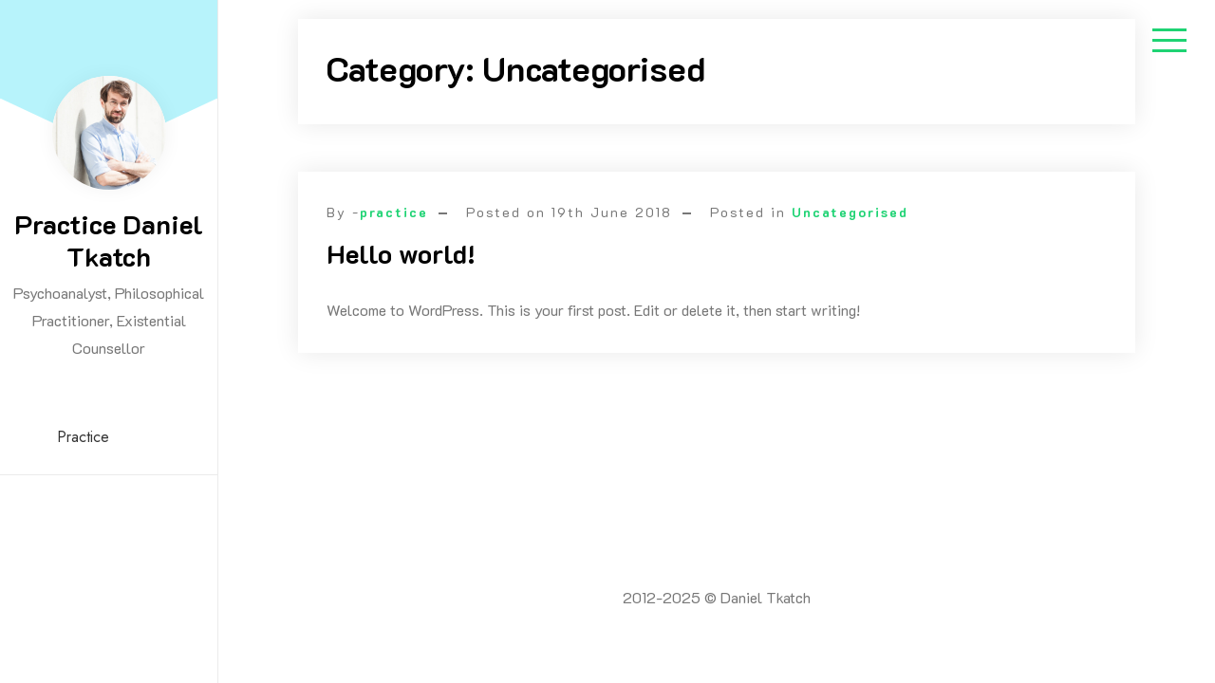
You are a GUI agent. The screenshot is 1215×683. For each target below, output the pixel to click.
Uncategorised (850, 212)
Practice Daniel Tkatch (108, 240)
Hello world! (401, 253)
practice (394, 212)
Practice (83, 437)
